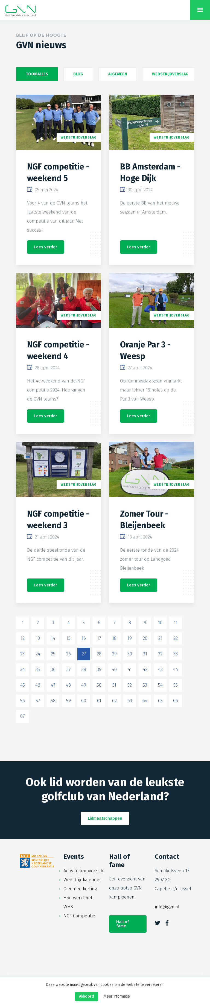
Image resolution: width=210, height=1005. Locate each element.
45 (22, 685)
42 (145, 669)
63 (129, 701)
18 (114, 638)
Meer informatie (117, 996)
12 (23, 638)
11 (175, 623)
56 (22, 701)
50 (99, 685)
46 (37, 685)
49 (83, 685)
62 (114, 701)
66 (175, 701)
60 (83, 701)
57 (38, 701)
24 (38, 654)
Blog (78, 74)
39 (99, 669)
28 (99, 654)
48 (68, 685)
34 (22, 669)
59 (68, 701)
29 (114, 654)
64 (144, 701)
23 (22, 654)
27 (84, 654)
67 (22, 716)
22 (175, 638)
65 (160, 701)
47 (53, 685)
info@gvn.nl (167, 907)
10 (160, 623)
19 (129, 638)
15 (68, 638)
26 (68, 654)
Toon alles (37, 74)
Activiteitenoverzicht (84, 871)
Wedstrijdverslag (170, 74)
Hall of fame (122, 923)
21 (160, 638)
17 (99, 638)
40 (114, 669)
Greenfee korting (80, 889)
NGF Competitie (79, 916)
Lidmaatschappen (105, 818)
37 (68, 669)
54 (160, 685)
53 (145, 685)
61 (99, 701)
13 (38, 638)
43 (160, 669)
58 (53, 701)
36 (53, 669)
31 (145, 654)
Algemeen (117, 74)
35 (38, 669)
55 (175, 685)
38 (83, 669)
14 (53, 638)
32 (160, 654)
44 (175, 669)
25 (53, 654)
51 (114, 685)
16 (83, 638)
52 (129, 685)
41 (130, 669)
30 (129, 654)
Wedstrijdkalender (82, 880)
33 (175, 654)
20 (145, 638)
